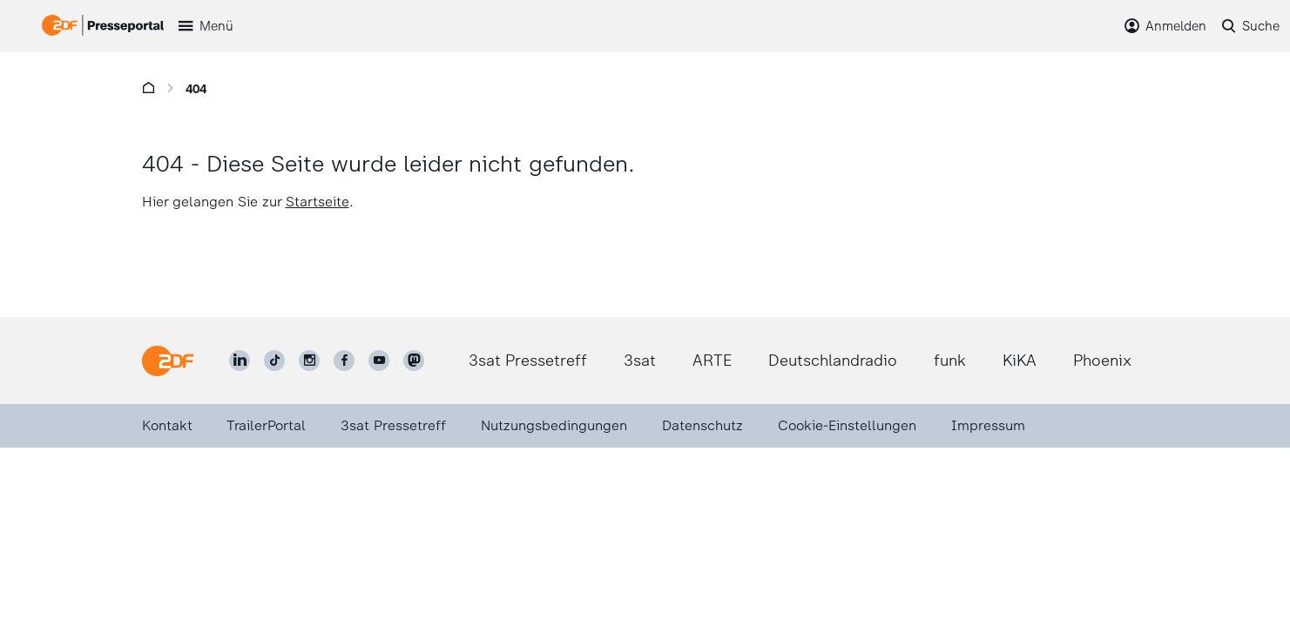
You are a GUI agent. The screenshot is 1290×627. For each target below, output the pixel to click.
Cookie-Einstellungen (847, 425)
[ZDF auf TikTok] (274, 360)
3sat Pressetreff (528, 360)
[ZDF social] (413, 360)
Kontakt (167, 425)
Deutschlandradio (832, 360)
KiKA (1020, 360)
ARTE (712, 360)
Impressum (988, 425)
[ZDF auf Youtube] (378, 360)
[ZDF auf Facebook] (344, 360)
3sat (640, 360)
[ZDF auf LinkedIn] (239, 360)
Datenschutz (702, 425)
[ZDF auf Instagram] (309, 360)
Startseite (317, 201)
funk (950, 360)
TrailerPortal (266, 425)
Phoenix (1102, 360)
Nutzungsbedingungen (554, 425)
